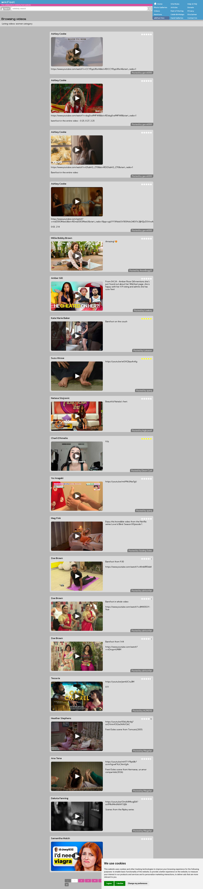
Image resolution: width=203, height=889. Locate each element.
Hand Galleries (177, 18)
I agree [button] (109, 883)
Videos (157, 10)
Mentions (158, 14)
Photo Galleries (160, 7)
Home (159, 3)
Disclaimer (192, 14)
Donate (190, 7)
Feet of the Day (177, 10)
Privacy (190, 10)
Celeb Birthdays (177, 14)
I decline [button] (119, 883)
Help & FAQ (192, 3)
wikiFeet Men (159, 18)
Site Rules (175, 3)
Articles (174, 7)
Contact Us (192, 18)
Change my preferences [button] (137, 883)
